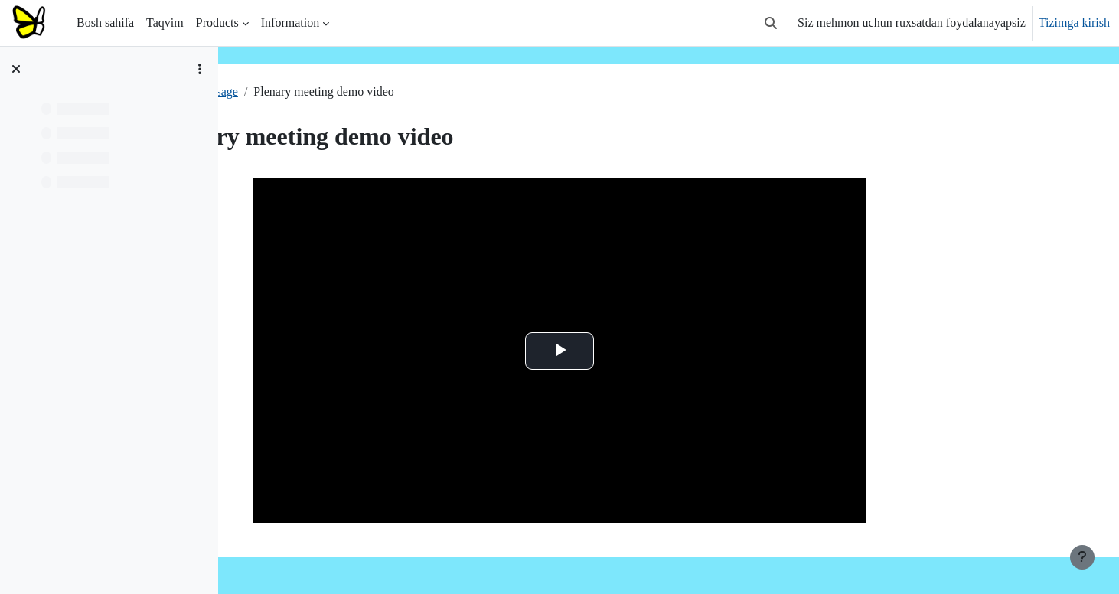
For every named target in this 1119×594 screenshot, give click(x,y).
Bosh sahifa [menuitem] (105, 22)
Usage (359, 91)
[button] (771, 23)
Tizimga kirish (1074, 22)
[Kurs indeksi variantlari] (200, 69)
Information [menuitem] (290, 22)
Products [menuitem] (217, 22)
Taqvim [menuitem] (165, 22)
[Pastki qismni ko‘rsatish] (1082, 557)
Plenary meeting (288, 91)
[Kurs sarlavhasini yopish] (16, 69)
